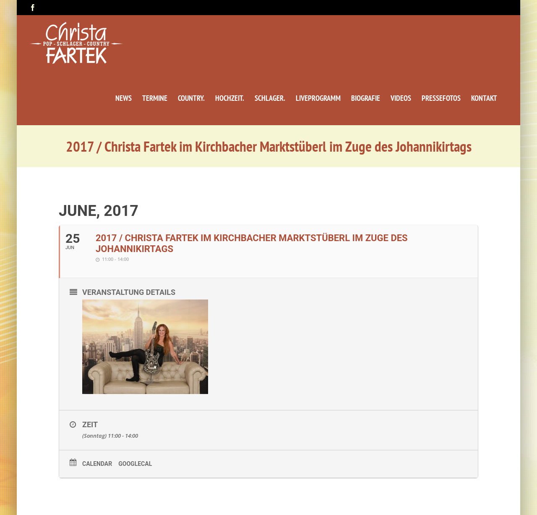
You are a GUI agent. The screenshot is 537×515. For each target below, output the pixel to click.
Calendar (97, 463)
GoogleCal (135, 463)
